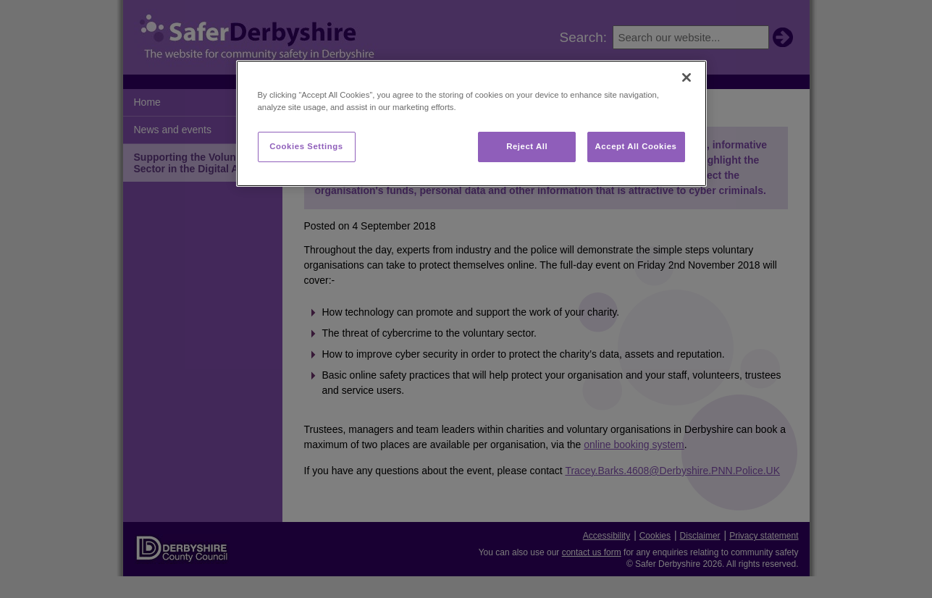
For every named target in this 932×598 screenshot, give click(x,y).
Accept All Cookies (636, 146)
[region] (471, 123)
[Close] (686, 77)
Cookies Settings (306, 146)
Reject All (526, 146)
